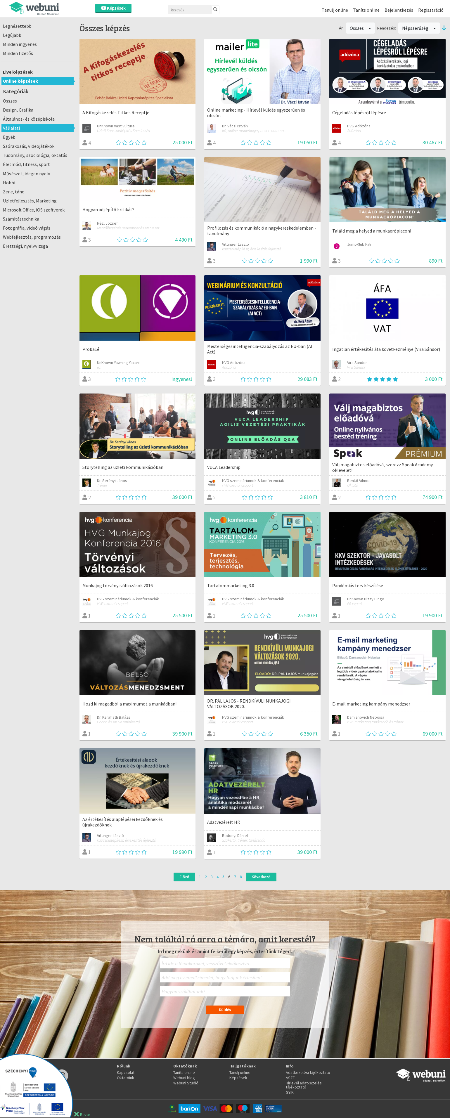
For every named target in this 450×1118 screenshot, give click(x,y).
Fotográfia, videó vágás (26, 228)
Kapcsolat (125, 1072)
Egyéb (9, 137)
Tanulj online (335, 10)
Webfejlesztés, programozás (32, 237)
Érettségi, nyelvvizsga (25, 246)
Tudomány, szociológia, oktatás (35, 155)
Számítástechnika (21, 219)
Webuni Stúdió (185, 1083)
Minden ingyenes (20, 44)
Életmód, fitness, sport (26, 164)
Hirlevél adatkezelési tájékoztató (304, 1085)
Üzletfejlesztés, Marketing (30, 201)
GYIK (290, 1092)
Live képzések (18, 72)
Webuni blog (184, 1077)
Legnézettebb (17, 26)
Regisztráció (431, 10)
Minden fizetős (18, 53)
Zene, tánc (13, 192)
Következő (261, 876)
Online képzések (20, 81)
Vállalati (11, 128)
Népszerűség (419, 28)
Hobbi (9, 183)
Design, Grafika (18, 110)
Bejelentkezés (399, 10)
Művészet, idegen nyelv (26, 173)
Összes (10, 101)
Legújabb (12, 35)
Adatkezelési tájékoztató (308, 1072)
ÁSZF (290, 1077)
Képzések (113, 8)
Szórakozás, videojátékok (28, 146)
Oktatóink (125, 1077)
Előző (184, 876)
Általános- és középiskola (29, 119)
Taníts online (366, 10)
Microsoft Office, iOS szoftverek (34, 210)
